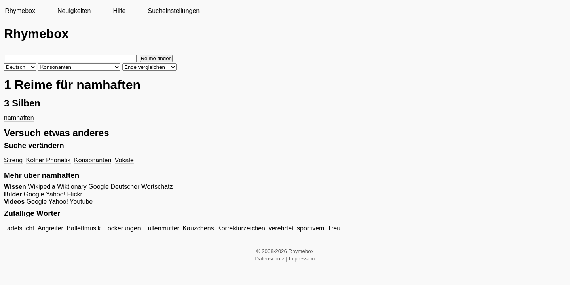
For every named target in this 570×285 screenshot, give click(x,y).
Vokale (124, 160)
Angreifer (50, 228)
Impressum (302, 259)
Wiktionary (72, 186)
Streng (13, 160)
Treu (334, 228)
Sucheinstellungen (174, 11)
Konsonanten (92, 160)
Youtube (81, 201)
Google (98, 186)
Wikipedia (41, 186)
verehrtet (280, 228)
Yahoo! (56, 194)
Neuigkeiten (74, 11)
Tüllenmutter (161, 228)
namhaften (19, 117)
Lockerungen (122, 228)
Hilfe (119, 11)
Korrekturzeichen (241, 228)
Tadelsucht (19, 228)
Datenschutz (270, 259)
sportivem (310, 228)
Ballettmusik (83, 228)
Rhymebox (20, 11)
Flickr (74, 194)
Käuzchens (198, 228)
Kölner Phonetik (48, 160)
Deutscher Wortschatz (141, 186)
